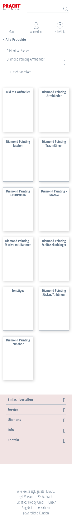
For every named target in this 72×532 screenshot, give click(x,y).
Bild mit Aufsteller (18, 50)
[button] (20, 399)
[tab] (33, 51)
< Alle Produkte (14, 39)
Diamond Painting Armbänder (25, 59)
